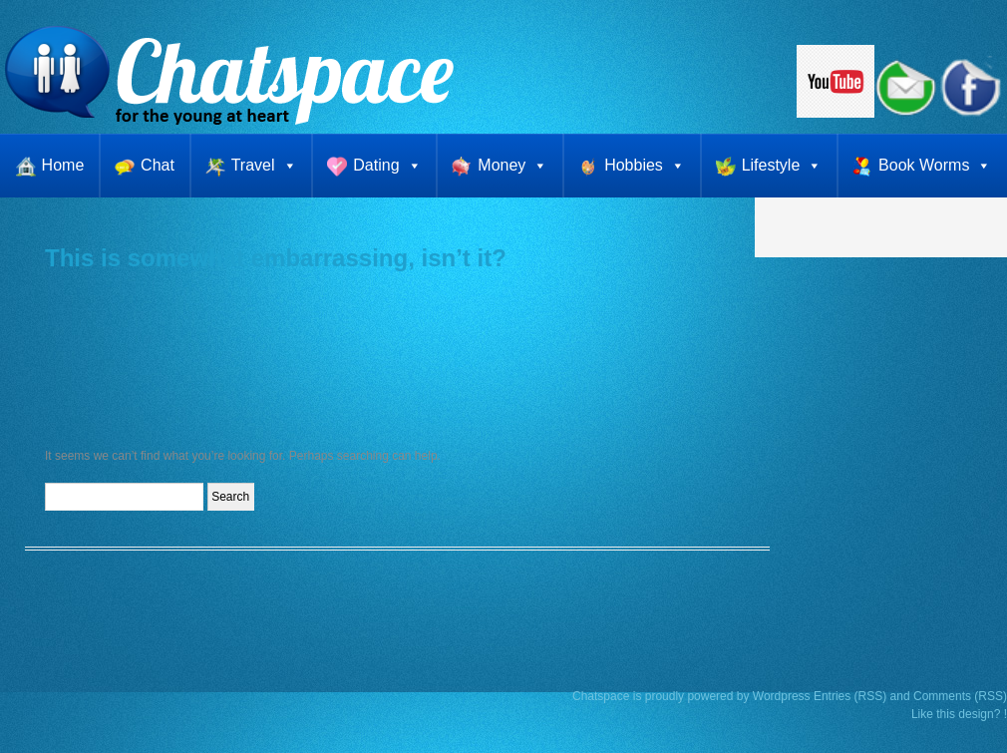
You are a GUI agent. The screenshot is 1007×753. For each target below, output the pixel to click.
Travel (264, 165)
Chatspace (600, 696)
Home (63, 165)
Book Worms (934, 165)
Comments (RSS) (960, 696)
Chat (157, 165)
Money (512, 165)
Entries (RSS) (850, 696)
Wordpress (782, 696)
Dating (387, 165)
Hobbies (644, 165)
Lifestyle (782, 165)
